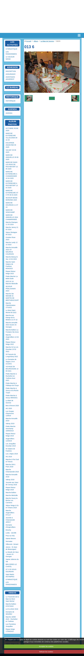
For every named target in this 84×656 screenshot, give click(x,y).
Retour (52, 98)
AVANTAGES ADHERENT (10, 78)
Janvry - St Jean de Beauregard (11, 548)
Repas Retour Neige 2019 (10, 435)
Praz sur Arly (10, 536)
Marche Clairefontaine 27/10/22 (10, 305)
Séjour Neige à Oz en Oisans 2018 (12, 507)
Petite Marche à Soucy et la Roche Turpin (12, 390)
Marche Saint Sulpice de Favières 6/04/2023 (10, 265)
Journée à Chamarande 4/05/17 (10, 520)
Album (36, 41)
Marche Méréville (12, 495)
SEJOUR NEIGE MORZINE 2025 (11, 199)
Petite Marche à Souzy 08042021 (12, 397)
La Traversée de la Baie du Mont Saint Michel (12, 599)
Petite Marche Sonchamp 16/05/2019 (10, 429)
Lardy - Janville (11, 533)
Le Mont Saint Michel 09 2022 (11, 311)
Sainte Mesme (11, 538)
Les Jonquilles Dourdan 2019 (11, 445)
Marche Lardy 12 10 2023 (12, 243)
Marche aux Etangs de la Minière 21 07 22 (11, 317)
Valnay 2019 (10, 423)
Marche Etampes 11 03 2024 (12, 223)
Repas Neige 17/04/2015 (10, 630)
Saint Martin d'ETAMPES (10, 575)
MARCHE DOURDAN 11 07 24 (12, 205)
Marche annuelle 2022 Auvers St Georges (11, 325)
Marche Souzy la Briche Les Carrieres (11, 500)
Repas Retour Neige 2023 (10, 272)
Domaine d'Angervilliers (10, 526)
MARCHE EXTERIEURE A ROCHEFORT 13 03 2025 (12, 184)
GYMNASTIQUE (11, 49)
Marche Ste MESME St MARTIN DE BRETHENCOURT (12, 297)
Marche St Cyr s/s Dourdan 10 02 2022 (12, 349)
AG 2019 (9, 456)
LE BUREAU (12, 87)
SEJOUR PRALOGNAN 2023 (11, 289)
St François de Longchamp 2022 (12, 355)
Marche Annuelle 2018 (11, 476)
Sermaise (9, 541)
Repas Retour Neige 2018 (10, 489)
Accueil (28, 41)
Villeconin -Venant (12, 544)
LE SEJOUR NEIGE (10, 58)
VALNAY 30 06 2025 (11, 151)
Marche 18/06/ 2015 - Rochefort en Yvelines (11, 619)
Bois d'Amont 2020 (12, 405)
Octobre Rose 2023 (10, 238)
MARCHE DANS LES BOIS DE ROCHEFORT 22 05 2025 (12, 165)
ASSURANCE (11, 74)
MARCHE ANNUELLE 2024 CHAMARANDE (12, 217)
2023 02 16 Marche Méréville (12, 282)
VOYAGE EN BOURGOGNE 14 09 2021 (12, 369)
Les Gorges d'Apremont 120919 (10, 413)
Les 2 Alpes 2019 (12, 454)
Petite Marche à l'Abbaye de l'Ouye (12, 384)
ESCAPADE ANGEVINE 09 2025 (11, 145)
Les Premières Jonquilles (11, 625)
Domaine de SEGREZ (10, 613)
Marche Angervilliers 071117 (10, 513)
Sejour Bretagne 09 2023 (11, 233)
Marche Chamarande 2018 (12, 471)
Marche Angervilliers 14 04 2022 (12, 337)
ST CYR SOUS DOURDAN (11, 570)
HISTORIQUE (12, 97)
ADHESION (12, 67)
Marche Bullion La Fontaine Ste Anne (12, 331)
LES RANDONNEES (11, 53)
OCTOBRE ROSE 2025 (12, 129)
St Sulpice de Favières (10, 450)
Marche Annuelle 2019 (11, 420)
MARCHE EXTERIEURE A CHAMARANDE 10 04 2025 (11, 175)
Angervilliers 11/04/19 (10, 440)
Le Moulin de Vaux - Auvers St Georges (12, 554)
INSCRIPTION (11, 71)
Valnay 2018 (10, 479)
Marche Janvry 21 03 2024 (12, 228)
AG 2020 (9, 408)
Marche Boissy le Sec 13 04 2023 (12, 258)
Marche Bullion (11, 492)
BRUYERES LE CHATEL (11, 565)
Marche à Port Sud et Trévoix (12, 461)
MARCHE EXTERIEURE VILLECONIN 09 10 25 (11, 136)
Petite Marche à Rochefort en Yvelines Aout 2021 (11, 377)
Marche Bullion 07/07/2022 (11, 605)
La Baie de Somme (9, 402)
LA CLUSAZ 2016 (12, 609)
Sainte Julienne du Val (12, 560)
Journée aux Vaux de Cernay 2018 (12, 484)
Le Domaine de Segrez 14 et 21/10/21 (11, 361)
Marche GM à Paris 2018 (10, 466)
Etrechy (8, 530)
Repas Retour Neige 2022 (10, 343)
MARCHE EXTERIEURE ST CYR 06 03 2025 (12, 193)
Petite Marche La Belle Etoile (12, 277)
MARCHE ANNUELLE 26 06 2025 (12, 157)
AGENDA (9, 113)
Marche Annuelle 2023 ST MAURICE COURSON (11, 251)
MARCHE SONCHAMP (10, 211)
